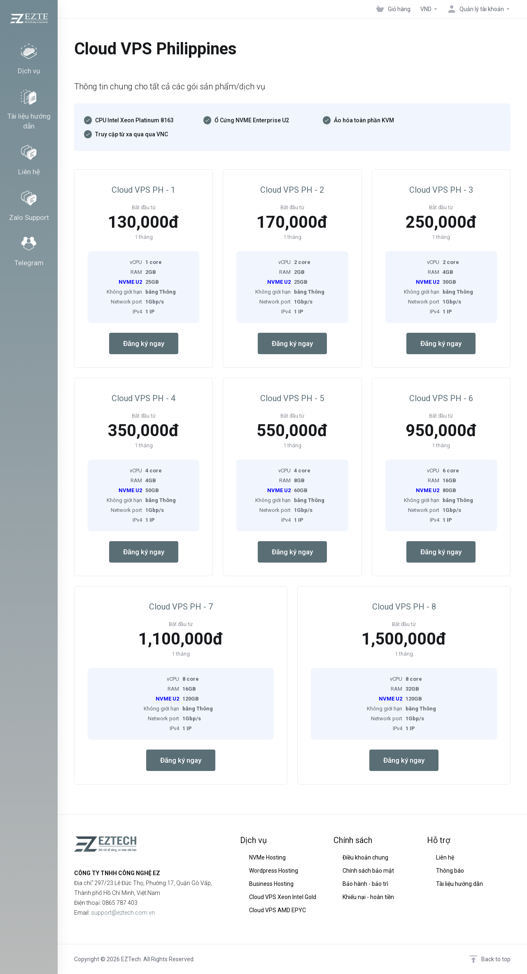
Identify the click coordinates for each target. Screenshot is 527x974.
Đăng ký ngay (143, 343)
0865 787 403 (120, 902)
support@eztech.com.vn (123, 912)
